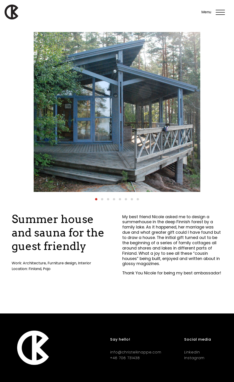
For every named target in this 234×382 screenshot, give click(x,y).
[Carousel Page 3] (108, 199)
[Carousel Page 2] (102, 199)
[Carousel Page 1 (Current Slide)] (96, 199)
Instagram (194, 358)
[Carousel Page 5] (120, 199)
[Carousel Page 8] (138, 199)
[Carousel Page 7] (132, 199)
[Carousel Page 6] (126, 199)
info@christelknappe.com (135, 352)
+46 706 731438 (125, 358)
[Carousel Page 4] (114, 199)
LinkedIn (192, 352)
